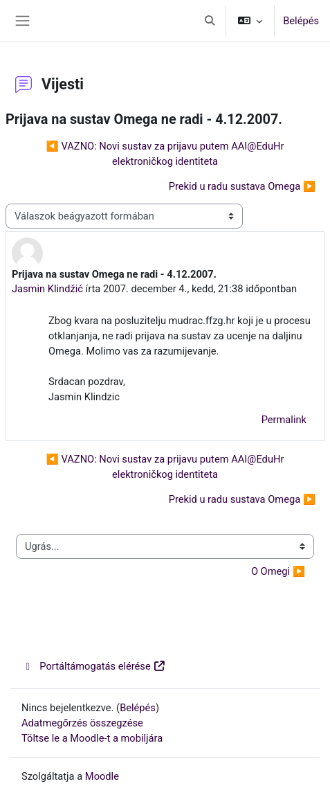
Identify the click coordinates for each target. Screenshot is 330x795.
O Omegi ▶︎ (278, 571)
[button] (210, 21)
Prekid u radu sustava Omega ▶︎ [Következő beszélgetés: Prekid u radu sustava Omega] (242, 186)
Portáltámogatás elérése (93, 666)
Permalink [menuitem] (284, 419)
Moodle (102, 776)
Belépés (301, 21)
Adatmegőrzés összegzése (82, 723)
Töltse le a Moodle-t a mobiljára (92, 738)
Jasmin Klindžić (47, 289)
